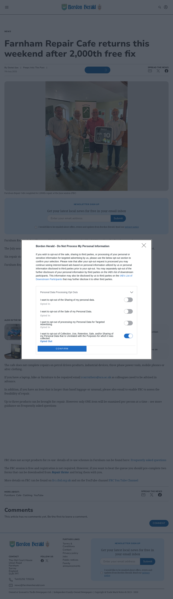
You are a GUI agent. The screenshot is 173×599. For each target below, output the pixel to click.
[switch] (128, 299)
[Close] (145, 246)
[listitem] (86, 292)
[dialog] (86, 299)
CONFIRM (62, 348)
